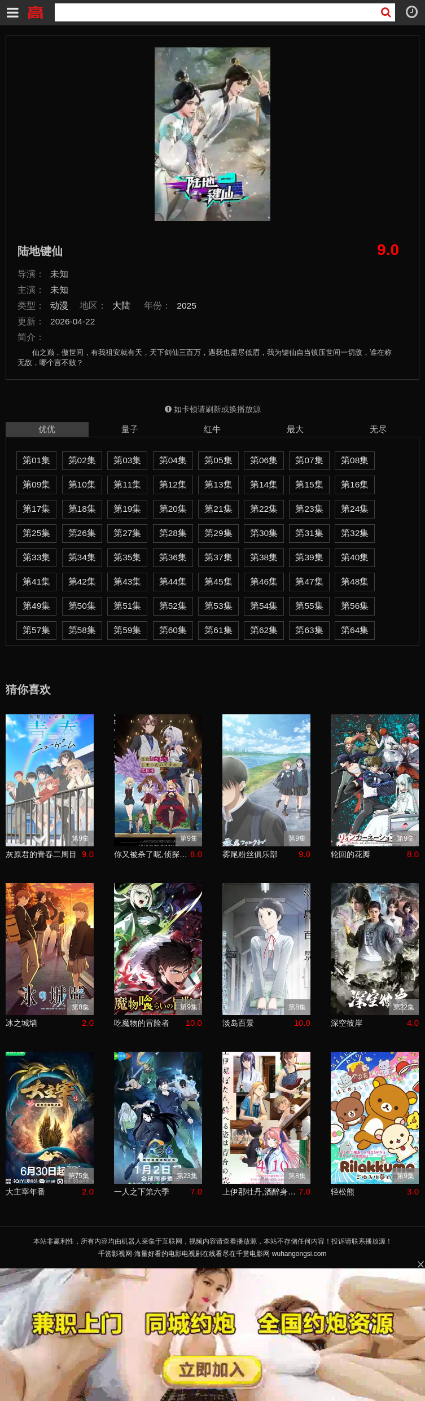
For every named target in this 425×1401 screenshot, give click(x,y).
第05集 (218, 460)
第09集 (36, 484)
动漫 (59, 305)
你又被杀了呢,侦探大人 (152, 854)
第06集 (264, 460)
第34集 (82, 557)
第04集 (173, 460)
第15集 (309, 484)
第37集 (218, 557)
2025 (186, 305)
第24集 (355, 508)
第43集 (127, 581)
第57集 (36, 630)
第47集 (309, 581)
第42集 (82, 581)
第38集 (264, 557)
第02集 (82, 460)
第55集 (309, 606)
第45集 (218, 581)
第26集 (82, 533)
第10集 (82, 484)
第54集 (264, 606)
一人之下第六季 (141, 1191)
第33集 (36, 557)
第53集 (218, 606)
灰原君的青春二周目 (41, 854)
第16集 (355, 484)
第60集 (173, 630)
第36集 (173, 557)
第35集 (127, 557)
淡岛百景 (238, 1022)
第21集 (218, 508)
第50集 (82, 606)
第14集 (264, 484)
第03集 (127, 460)
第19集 (127, 508)
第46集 (264, 581)
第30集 (264, 533)
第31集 (309, 533)
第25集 (36, 533)
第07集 (309, 460)
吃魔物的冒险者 (141, 1022)
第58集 (82, 630)
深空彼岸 (346, 1022)
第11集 (127, 484)
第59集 (127, 630)
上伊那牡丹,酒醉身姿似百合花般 (260, 1191)
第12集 (173, 484)
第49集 (36, 606)
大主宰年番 (25, 1191)
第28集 (173, 533)
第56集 (355, 606)
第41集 (36, 581)
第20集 (173, 508)
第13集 (218, 484)
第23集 (309, 508)
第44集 (173, 581)
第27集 (127, 533)
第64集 (355, 630)
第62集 (264, 630)
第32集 (355, 533)
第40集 (355, 557)
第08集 (355, 460)
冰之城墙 (21, 1022)
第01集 (36, 460)
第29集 (218, 533)
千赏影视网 (35, 11)
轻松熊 (342, 1191)
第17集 (36, 508)
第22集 (264, 508)
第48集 (355, 581)
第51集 (127, 606)
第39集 (309, 557)
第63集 (309, 630)
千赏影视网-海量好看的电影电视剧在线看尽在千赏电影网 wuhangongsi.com (212, 1254)
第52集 (173, 606)
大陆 (121, 305)
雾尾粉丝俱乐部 (250, 854)
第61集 (218, 630)
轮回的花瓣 (350, 854)
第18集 (82, 508)
